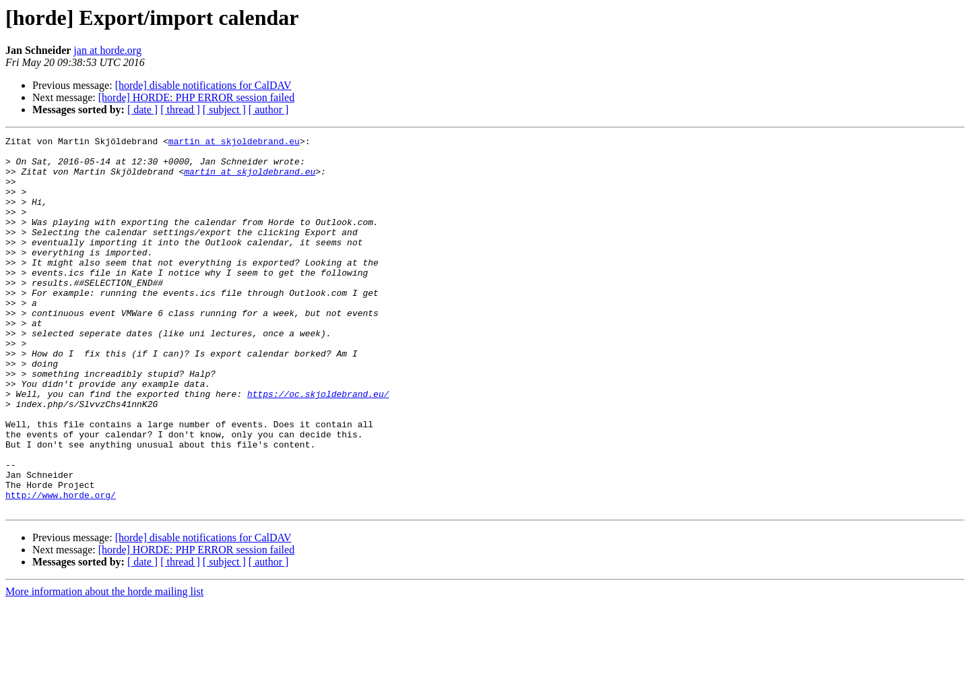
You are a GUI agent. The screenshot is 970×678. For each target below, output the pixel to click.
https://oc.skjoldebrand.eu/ (318, 446)
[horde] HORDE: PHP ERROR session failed (196, 97)
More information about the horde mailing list (104, 666)
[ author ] (269, 109)
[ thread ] (180, 109)
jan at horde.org (107, 50)
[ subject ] (224, 109)
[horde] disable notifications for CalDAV (203, 85)
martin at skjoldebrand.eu (234, 143)
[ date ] (142, 109)
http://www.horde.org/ (60, 567)
